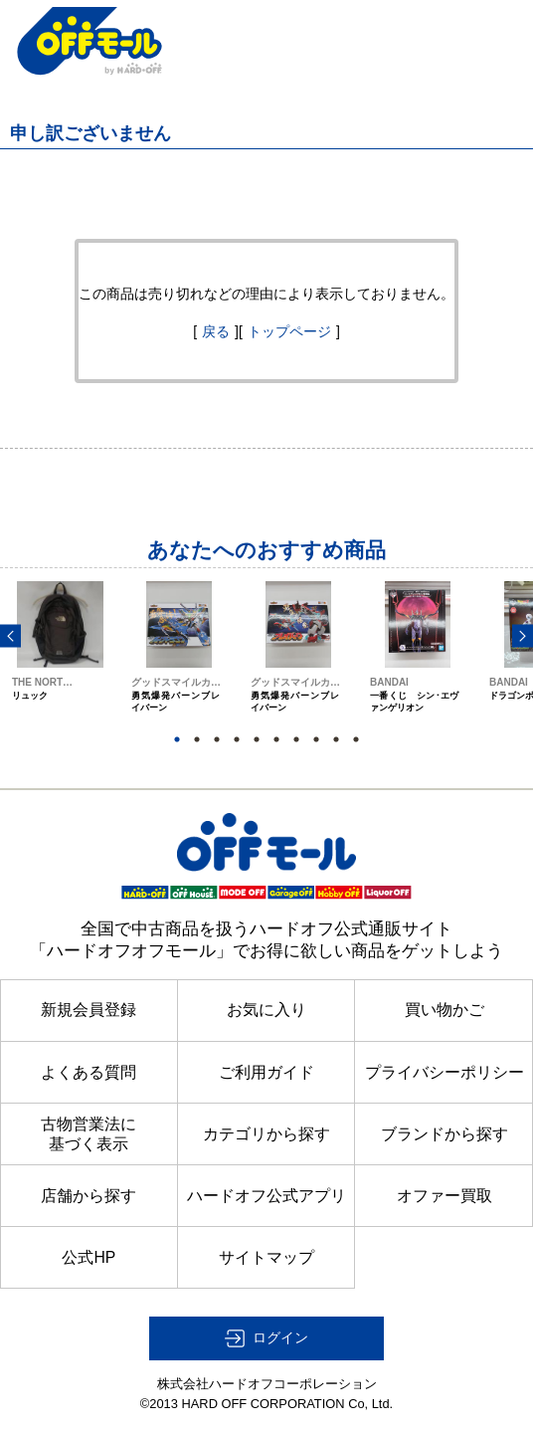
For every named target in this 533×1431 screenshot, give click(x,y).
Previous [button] (10, 635)
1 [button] (177, 739)
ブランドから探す (444, 1133)
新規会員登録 (88, 1009)
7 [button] (296, 739)
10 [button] (356, 739)
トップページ (289, 331)
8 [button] (316, 739)
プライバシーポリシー (444, 1072)
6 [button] (276, 739)
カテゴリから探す (266, 1133)
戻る (216, 331)
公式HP (88, 1257)
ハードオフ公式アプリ (266, 1195)
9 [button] (336, 739)
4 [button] (237, 739)
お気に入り (266, 1009)
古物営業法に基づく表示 (88, 1134)
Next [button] (522, 635)
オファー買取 (444, 1195)
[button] (266, 1338)
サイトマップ (266, 1257)
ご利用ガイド (266, 1072)
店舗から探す (88, 1195)
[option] (59, 665)
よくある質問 (88, 1072)
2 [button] (197, 739)
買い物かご (444, 1009)
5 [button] (256, 739)
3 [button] (217, 739)
